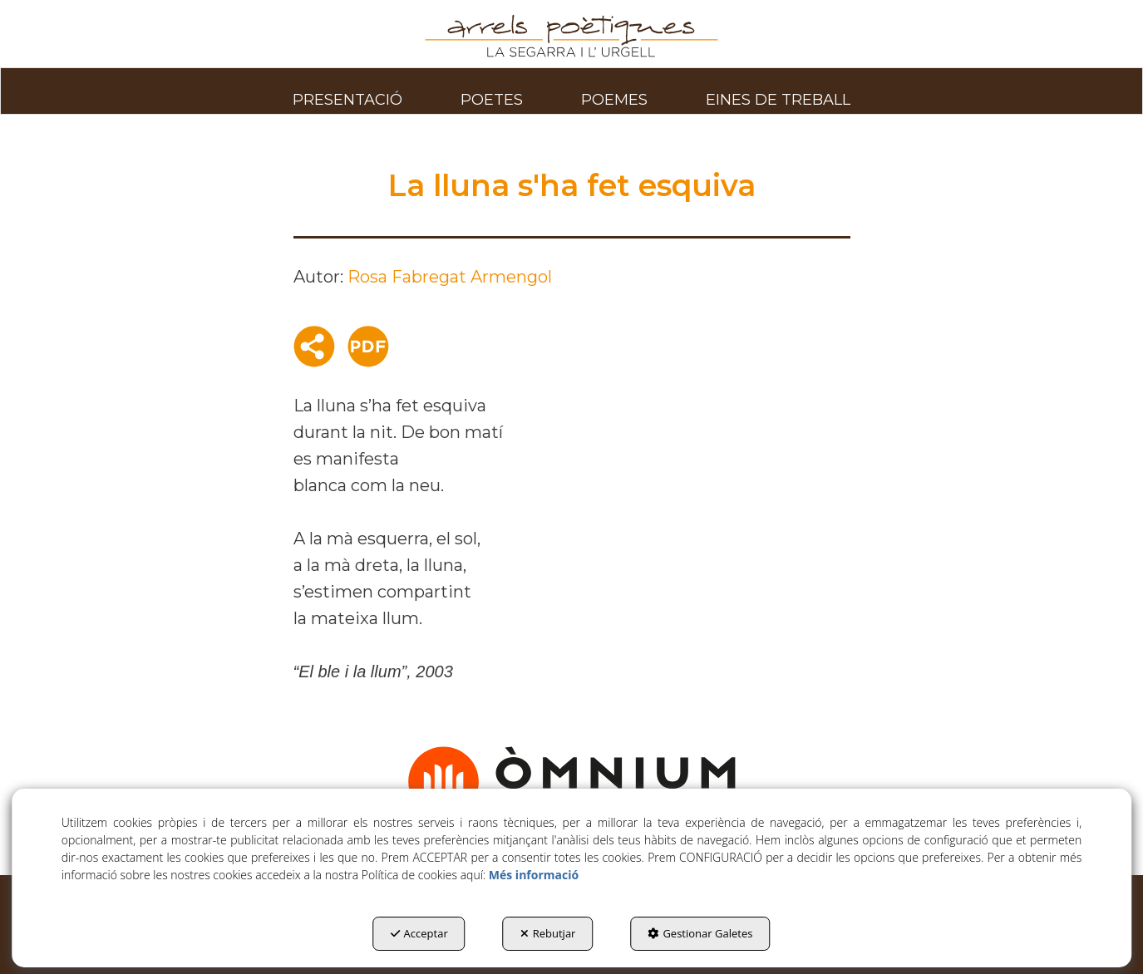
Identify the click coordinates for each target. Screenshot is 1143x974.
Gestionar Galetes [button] (700, 933)
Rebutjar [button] (548, 933)
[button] (571, 36)
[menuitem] (347, 90)
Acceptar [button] (419, 933)
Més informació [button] (534, 875)
